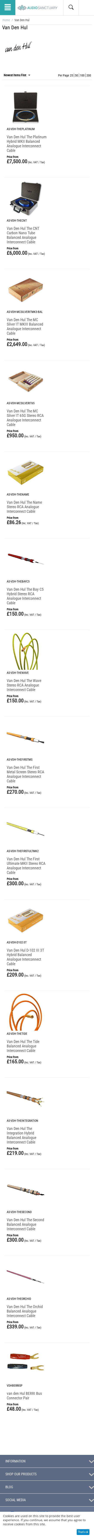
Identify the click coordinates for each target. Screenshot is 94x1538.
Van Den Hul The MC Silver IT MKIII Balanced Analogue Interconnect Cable (25, 326)
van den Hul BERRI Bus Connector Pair (24, 1395)
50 (76, 75)
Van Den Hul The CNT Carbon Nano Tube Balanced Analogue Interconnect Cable (23, 235)
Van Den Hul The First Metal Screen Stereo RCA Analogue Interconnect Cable (25, 774)
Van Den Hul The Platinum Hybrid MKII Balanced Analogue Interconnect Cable (27, 144)
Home (6, 20)
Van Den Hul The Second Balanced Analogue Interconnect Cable (25, 1224)
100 (82, 75)
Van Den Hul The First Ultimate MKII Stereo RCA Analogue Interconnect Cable (26, 866)
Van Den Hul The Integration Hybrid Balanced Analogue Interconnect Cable (21, 1135)
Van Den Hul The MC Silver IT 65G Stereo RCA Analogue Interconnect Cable (25, 418)
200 (88, 75)
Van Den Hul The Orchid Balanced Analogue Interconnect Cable (25, 1311)
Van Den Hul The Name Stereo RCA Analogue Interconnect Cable (24, 507)
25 (71, 75)
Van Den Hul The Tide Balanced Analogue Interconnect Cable (23, 1046)
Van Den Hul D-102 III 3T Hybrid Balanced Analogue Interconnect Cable (25, 957)
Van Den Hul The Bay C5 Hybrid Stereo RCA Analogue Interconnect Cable (25, 596)
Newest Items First (17, 75)
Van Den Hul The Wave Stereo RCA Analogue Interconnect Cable (24, 685)
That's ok (83, 1532)
